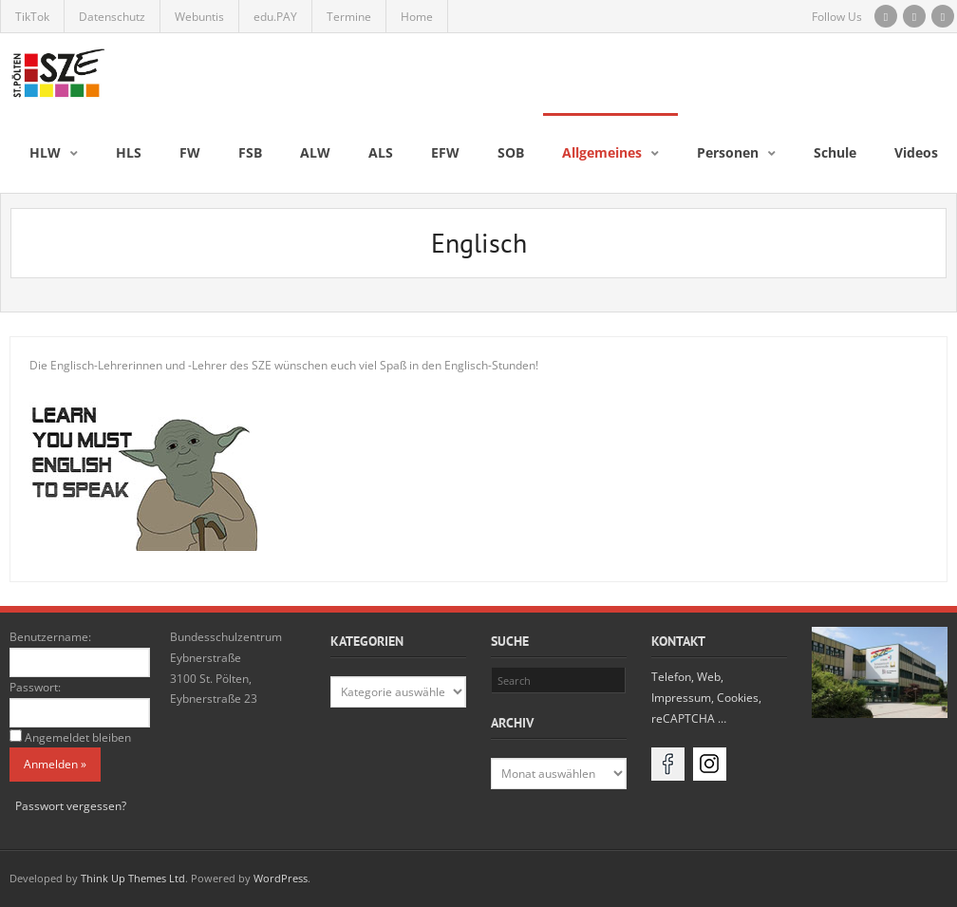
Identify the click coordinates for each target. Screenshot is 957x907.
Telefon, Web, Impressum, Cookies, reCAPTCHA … (706, 697)
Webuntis (199, 17)
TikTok (32, 17)
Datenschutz (112, 17)
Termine (349, 17)
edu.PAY (275, 17)
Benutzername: (50, 637)
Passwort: (35, 687)
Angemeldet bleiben (78, 737)
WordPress (280, 878)
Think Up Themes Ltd (133, 878)
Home (417, 17)
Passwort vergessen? (70, 806)
